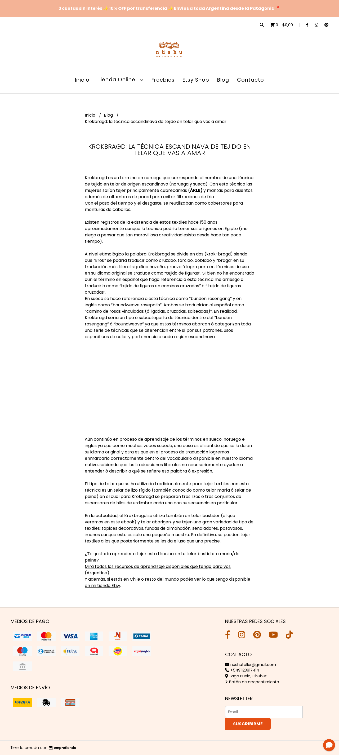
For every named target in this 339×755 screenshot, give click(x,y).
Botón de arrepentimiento (252, 682)
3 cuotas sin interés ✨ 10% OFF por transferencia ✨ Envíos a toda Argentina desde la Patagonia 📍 (170, 8)
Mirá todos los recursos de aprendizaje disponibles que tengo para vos (158, 566)
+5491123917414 (242, 670)
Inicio (82, 79)
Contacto (250, 79)
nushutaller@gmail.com (250, 664)
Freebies (163, 79)
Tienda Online (120, 80)
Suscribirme (248, 724)
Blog (223, 79)
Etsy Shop (195, 79)
